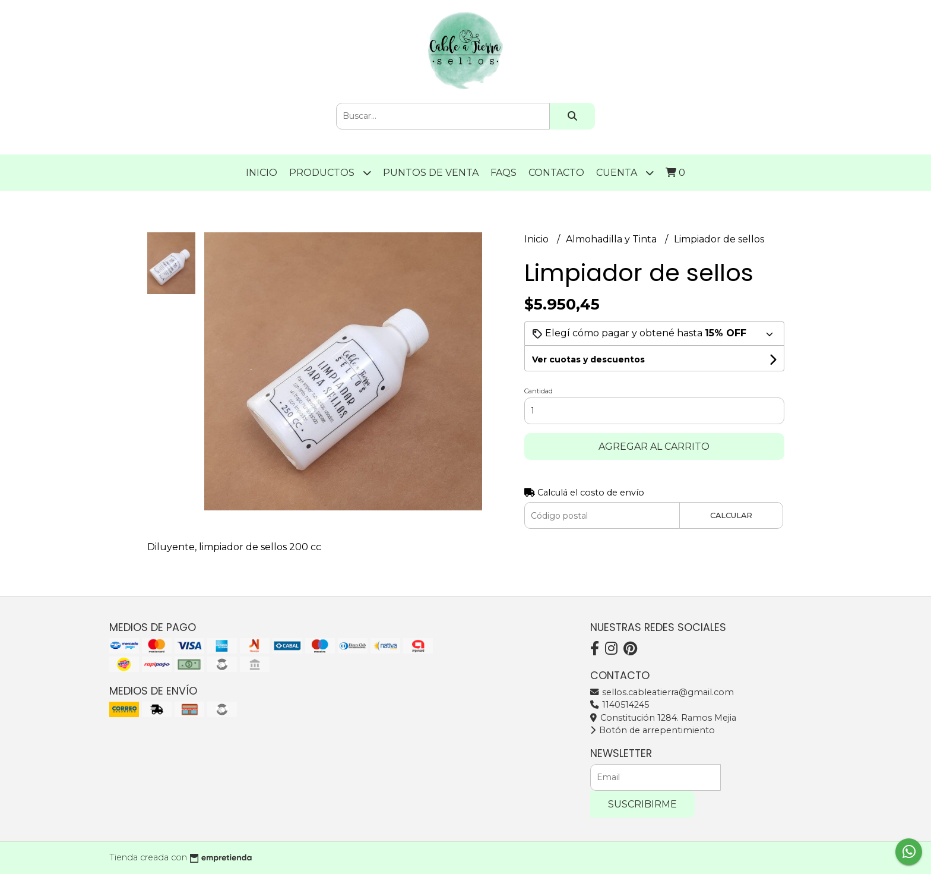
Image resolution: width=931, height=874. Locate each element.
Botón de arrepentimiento (652, 730)
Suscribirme (642, 804)
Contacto (556, 172)
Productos (330, 172)
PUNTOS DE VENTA (431, 172)
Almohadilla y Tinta (612, 239)
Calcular (731, 515)
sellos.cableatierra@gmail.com (662, 692)
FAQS (503, 172)
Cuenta (625, 172)
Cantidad (538, 391)
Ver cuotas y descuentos (588, 359)
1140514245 (619, 704)
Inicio (261, 172)
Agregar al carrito (654, 446)
